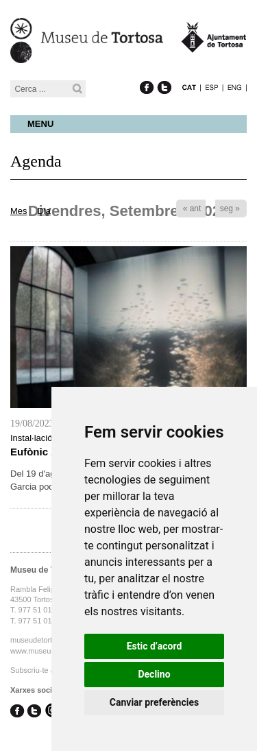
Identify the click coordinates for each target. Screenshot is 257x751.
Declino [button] (154, 674)
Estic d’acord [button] (154, 646)
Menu (40, 124)
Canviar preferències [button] (154, 702)
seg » (230, 208)
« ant (192, 208)
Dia (44, 211)
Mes (18, 211)
